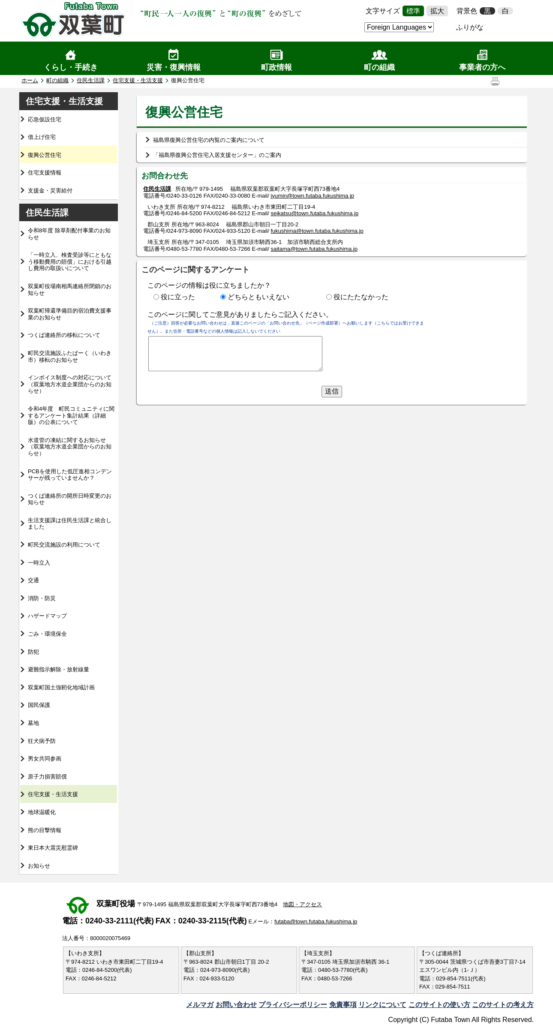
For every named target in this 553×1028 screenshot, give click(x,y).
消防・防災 (42, 598)
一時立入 (39, 562)
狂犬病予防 (42, 741)
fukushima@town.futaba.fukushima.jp (316, 231)
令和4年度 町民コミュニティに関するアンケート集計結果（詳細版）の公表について (71, 415)
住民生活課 (91, 80)
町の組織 (379, 67)
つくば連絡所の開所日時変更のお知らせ (69, 499)
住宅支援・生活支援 (138, 80)
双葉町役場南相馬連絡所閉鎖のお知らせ (69, 289)
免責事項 (343, 1004)
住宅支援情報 (44, 172)
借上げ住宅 (42, 137)
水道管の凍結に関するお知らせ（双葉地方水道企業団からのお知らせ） (69, 447)
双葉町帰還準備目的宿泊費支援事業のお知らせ (69, 314)
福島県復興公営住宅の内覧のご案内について (208, 140)
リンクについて (382, 1004)
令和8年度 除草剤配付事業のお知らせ (69, 233)
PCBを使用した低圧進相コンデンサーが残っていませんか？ (70, 474)
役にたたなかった (361, 297)
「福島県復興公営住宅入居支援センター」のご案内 (217, 155)
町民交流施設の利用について (64, 544)
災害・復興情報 (174, 67)
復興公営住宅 (44, 155)
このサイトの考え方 (503, 1004)
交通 (33, 580)
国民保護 (39, 705)
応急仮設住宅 (44, 119)
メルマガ (199, 1004)
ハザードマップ (47, 616)
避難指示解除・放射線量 (58, 669)
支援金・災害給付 (50, 190)
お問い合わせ (236, 1004)
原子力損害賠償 (47, 776)
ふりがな (470, 27)
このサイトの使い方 (439, 1004)
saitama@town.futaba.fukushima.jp (314, 249)
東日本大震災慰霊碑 (53, 848)
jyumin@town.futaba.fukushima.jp (312, 195)
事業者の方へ (482, 67)
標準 (413, 11)
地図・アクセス (302, 904)
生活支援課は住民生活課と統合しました (69, 523)
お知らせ (39, 866)
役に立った (178, 297)
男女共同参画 (44, 758)
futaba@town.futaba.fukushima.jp (315, 921)
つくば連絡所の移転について (64, 335)
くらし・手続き (71, 67)
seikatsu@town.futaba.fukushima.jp (314, 213)
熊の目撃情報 (44, 830)
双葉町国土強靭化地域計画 (61, 687)
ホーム (29, 80)
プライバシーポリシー (292, 1004)
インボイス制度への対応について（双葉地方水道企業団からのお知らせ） (69, 384)
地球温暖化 (42, 812)
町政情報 (276, 67)
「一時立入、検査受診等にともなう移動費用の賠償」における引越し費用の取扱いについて (69, 261)
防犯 (33, 652)
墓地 (33, 723)
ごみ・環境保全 (47, 634)
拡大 (437, 11)
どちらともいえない (258, 297)
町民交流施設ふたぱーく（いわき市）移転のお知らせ (69, 356)
